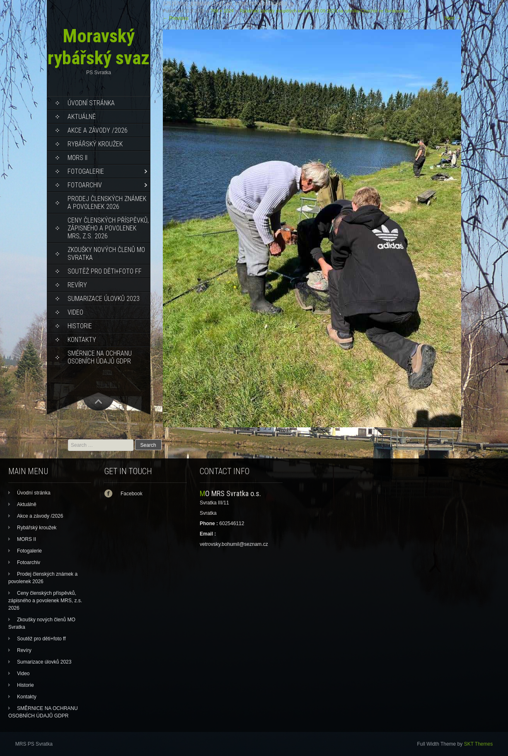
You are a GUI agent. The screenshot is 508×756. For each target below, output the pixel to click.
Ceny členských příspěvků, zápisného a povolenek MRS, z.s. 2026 (108, 228)
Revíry (77, 285)
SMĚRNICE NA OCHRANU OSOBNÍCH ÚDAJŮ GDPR (100, 357)
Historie (80, 326)
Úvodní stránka (91, 103)
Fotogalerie (86, 171)
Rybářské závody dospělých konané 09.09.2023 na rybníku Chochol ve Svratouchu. (324, 10)
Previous (176, 18)
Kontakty (82, 340)
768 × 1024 (222, 10)
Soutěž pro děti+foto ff (105, 271)
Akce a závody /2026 (98, 130)
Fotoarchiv (85, 185)
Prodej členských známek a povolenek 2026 (107, 203)
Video (75, 312)
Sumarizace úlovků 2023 (104, 299)
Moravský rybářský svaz (99, 47)
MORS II (77, 158)
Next (453, 18)
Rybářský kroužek (95, 144)
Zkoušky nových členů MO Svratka (106, 254)
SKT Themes (478, 744)
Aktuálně (82, 117)
